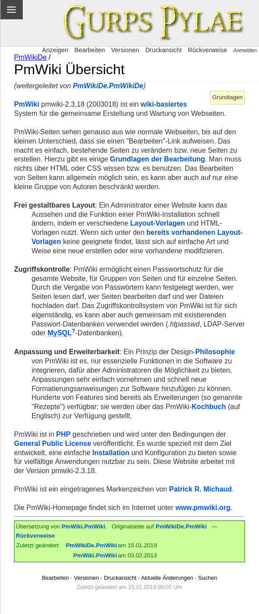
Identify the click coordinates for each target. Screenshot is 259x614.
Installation (110, 452)
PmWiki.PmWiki (83, 526)
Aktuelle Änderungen (167, 578)
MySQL (59, 333)
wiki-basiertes (164, 104)
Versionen (125, 50)
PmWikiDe (30, 57)
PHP (63, 434)
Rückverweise (207, 50)
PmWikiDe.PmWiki (181, 526)
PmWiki (26, 104)
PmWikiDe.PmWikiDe (108, 86)
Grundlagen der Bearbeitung (157, 159)
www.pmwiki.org (203, 507)
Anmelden (245, 50)
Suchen (207, 578)
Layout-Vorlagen (157, 223)
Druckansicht (163, 50)
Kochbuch (209, 406)
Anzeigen (55, 50)
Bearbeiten (90, 50)
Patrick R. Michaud (200, 489)
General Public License (52, 443)
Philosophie (215, 351)
